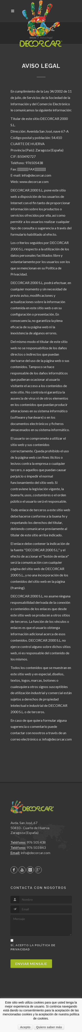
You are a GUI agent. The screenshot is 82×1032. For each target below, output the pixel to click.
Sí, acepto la (32, 947)
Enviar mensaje (31, 964)
